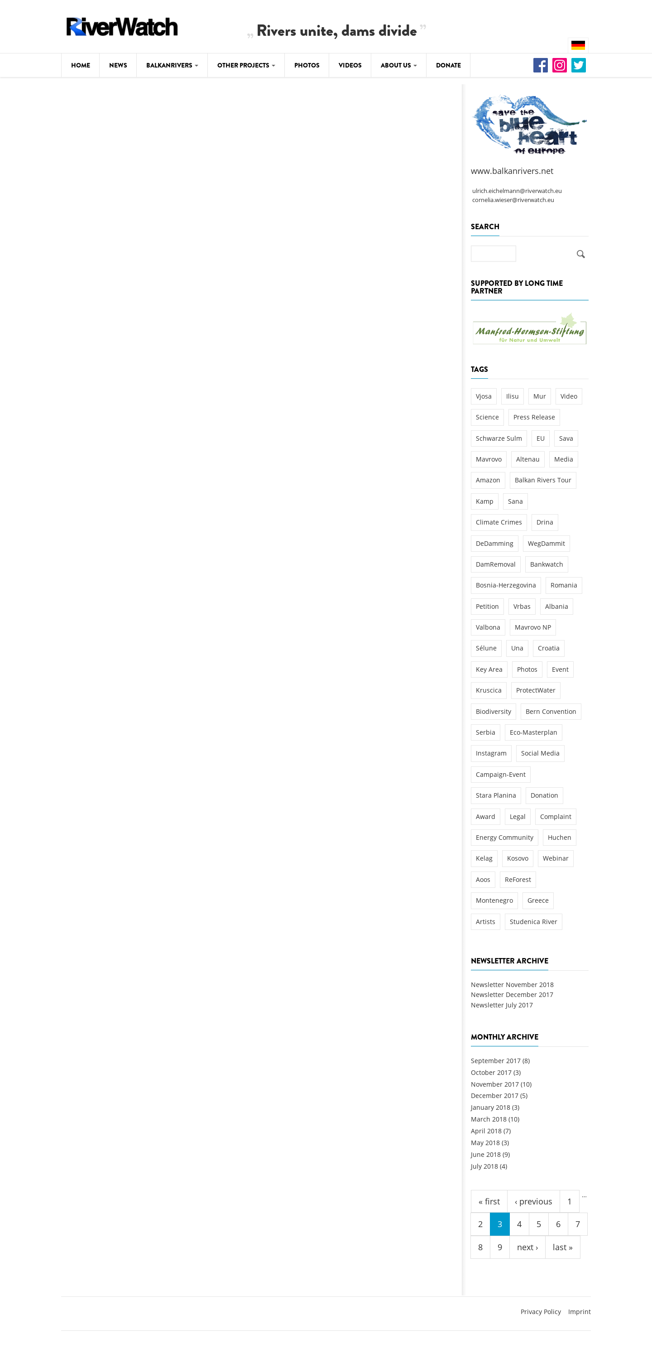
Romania (564, 585)
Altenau (528, 459)
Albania (556, 606)
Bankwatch (546, 564)
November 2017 (495, 1084)
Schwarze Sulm (499, 438)
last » (563, 1247)
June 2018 (486, 1154)
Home (80, 65)
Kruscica (489, 690)
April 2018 (486, 1131)
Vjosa (484, 396)
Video (569, 396)
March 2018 (489, 1119)
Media (563, 459)
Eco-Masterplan (533, 732)
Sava (566, 438)
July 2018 (484, 1166)
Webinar (556, 858)
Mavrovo (489, 459)
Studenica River (533, 921)
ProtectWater (536, 690)
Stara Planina (496, 795)
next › (527, 1247)
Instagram (491, 753)
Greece (538, 900)
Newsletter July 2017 (502, 1005)
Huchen (559, 837)
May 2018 (485, 1142)
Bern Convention (551, 711)
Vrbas (522, 606)
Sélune (486, 648)
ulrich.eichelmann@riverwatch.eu (517, 191)
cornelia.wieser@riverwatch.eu (513, 200)
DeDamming (494, 543)
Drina (545, 522)
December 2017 (494, 1095)
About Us (399, 65)
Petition (487, 606)
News (118, 65)
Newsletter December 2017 (512, 994)
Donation (544, 795)
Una (517, 648)
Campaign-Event (501, 774)
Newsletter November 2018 (512, 984)
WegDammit (546, 543)
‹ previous (533, 1201)
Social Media (540, 753)
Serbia (485, 732)
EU (541, 438)
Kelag (484, 858)
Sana (515, 501)
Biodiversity (493, 711)
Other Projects (246, 65)
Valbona (488, 627)
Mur (539, 396)
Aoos (483, 879)
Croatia (549, 648)
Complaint (555, 816)
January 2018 (490, 1107)
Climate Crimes (499, 522)
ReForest (518, 879)
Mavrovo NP (533, 627)
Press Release (534, 417)
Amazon (488, 480)
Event (560, 669)
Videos (350, 65)
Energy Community (504, 837)
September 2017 (496, 1060)
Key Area (489, 669)
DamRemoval (496, 564)
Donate (448, 65)
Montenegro (494, 900)
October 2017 (491, 1072)
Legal (518, 816)
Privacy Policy (541, 1311)
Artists (485, 921)
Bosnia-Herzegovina (506, 585)
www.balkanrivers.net (512, 170)
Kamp (485, 501)
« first (489, 1201)
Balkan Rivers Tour (543, 480)
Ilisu (512, 396)
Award (485, 816)
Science (487, 417)
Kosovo (517, 858)
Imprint (579, 1311)
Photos (307, 65)
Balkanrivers (172, 65)
